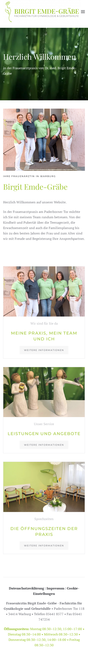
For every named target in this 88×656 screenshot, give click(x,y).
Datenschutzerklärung (26, 588)
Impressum (55, 588)
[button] (83, 12)
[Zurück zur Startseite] (42, 12)
